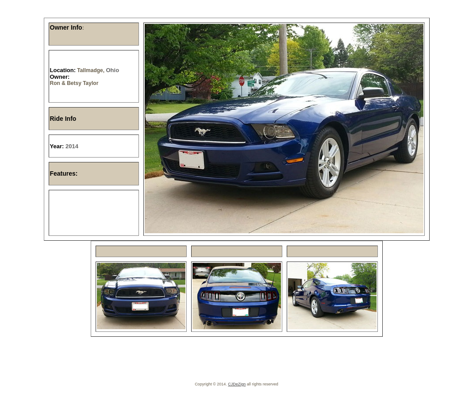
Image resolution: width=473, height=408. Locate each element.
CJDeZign (237, 384)
